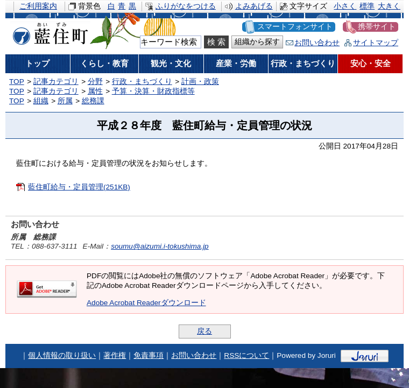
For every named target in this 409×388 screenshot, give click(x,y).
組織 (40, 101)
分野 (95, 81)
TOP (16, 81)
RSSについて (246, 355)
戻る (204, 331)
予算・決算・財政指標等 (153, 91)
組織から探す (257, 42)
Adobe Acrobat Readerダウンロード (146, 303)
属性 (95, 91)
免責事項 (148, 355)
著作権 (114, 355)
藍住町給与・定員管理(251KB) (79, 187)
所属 (65, 101)
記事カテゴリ (56, 81)
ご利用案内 (38, 6)
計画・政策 (200, 81)
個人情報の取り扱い (62, 355)
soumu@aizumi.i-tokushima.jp (160, 246)
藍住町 (48, 32)
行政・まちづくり (142, 81)
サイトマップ (375, 43)
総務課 (93, 101)
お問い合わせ (317, 43)
